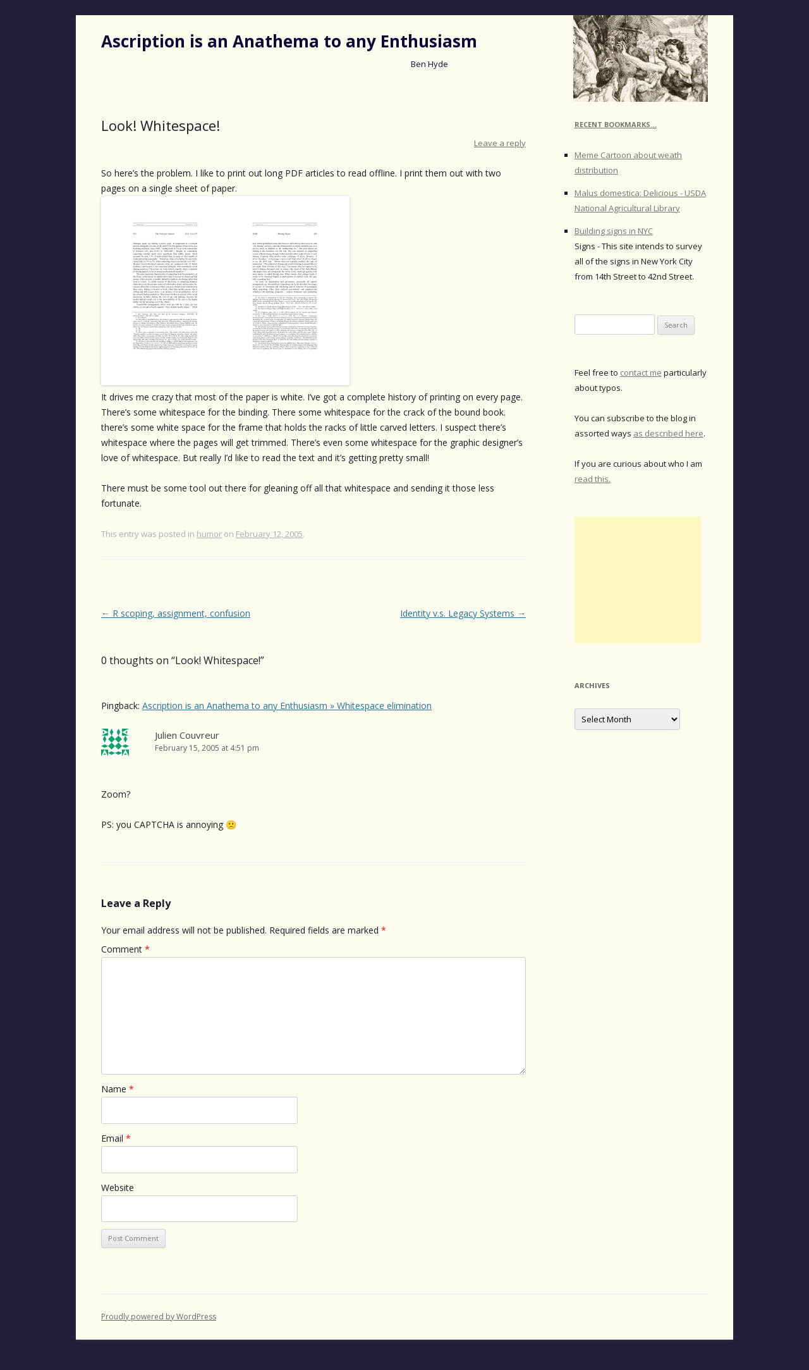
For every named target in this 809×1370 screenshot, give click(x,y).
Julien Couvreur (187, 735)
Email (116, 1138)
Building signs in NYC (614, 231)
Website (117, 1188)
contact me (641, 372)
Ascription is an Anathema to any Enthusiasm (289, 41)
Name (117, 1089)
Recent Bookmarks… (616, 124)
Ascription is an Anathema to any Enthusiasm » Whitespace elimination (287, 706)
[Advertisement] (638, 580)
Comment (125, 949)
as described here (668, 433)
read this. (593, 478)
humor (209, 534)
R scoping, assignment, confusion (175, 613)
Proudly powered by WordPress (158, 1316)
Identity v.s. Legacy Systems (463, 613)
